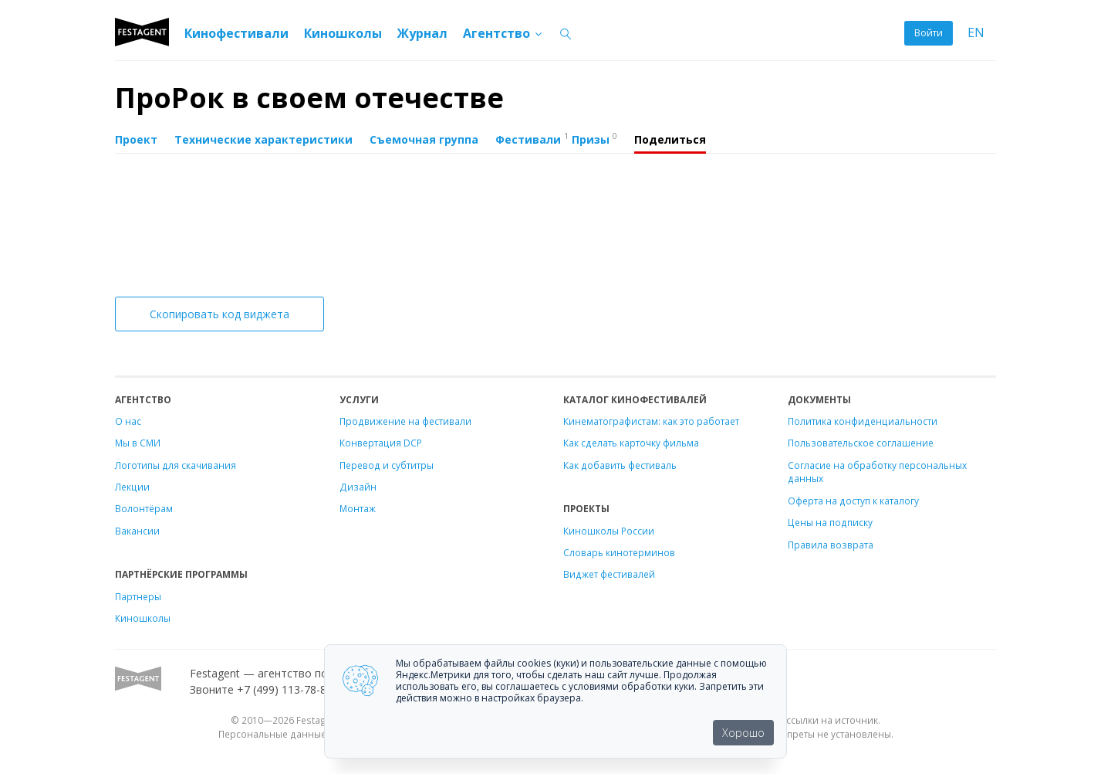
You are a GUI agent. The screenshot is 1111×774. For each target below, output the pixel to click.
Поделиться (670, 139)
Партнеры (138, 596)
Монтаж (357, 508)
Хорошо (743, 732)
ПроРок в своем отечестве (309, 98)
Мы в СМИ (137, 442)
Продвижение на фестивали (405, 421)
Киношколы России (608, 530)
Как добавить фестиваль (620, 465)
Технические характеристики (263, 139)
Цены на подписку (830, 522)
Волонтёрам (144, 508)
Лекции (132, 486)
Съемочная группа (424, 139)
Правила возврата (830, 544)
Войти (928, 32)
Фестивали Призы (556, 138)
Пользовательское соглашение (861, 442)
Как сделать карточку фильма (631, 442)
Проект (136, 139)
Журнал (422, 33)
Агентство (503, 33)
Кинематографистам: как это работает (651, 421)
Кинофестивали (236, 33)
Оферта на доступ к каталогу (853, 500)
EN (975, 33)
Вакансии (137, 530)
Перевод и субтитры (386, 465)
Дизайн (358, 486)
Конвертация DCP (380, 442)
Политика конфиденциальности (862, 421)
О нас (128, 421)
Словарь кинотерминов (619, 552)
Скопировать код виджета (219, 314)
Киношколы (343, 33)
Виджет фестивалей (609, 574)
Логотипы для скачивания (175, 465)
